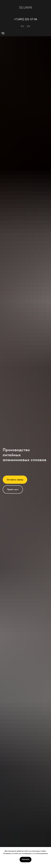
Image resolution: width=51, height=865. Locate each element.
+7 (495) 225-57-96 (25, 19)
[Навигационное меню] (2, 33)
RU (22, 26)
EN (28, 26)
